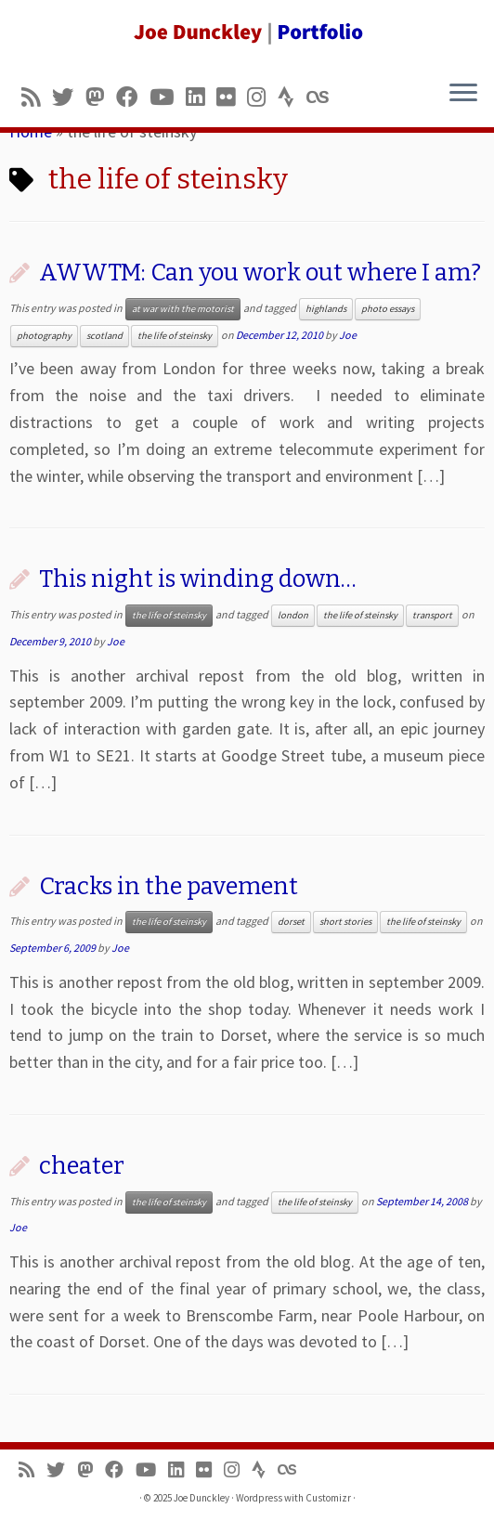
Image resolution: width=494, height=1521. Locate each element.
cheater (81, 1165)
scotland (104, 336)
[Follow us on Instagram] (262, 97)
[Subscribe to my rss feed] (36, 97)
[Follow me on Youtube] (168, 97)
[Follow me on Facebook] (133, 97)
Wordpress (259, 1497)
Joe (348, 335)
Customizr (328, 1497)
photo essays (387, 309)
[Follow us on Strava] (292, 97)
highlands (326, 309)
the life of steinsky (174, 336)
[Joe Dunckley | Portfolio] (247, 32)
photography (44, 336)
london (293, 615)
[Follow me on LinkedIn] (201, 97)
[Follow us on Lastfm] (323, 97)
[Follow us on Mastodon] (100, 97)
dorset (291, 922)
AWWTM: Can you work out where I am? (260, 272)
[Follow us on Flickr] (231, 97)
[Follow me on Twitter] (68, 97)
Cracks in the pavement (168, 886)
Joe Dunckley (201, 1497)
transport (432, 615)
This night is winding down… (198, 579)
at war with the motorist (183, 309)
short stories (345, 922)
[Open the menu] (463, 94)
